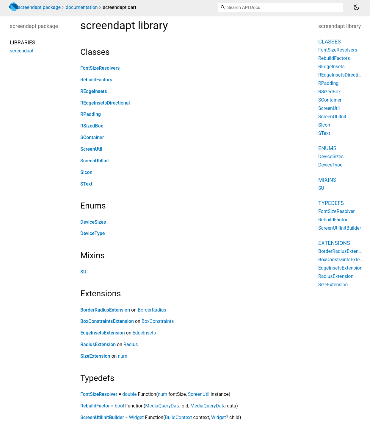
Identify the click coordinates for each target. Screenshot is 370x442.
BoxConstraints (158, 321)
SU (83, 272)
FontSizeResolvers (100, 68)
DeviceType (92, 233)
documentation (82, 7)
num (122, 356)
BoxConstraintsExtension (107, 321)
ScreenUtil (91, 149)
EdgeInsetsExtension (102, 333)
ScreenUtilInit (94, 161)
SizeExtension (95, 356)
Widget (136, 417)
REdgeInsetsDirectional (105, 103)
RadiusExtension (98, 344)
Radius (130, 344)
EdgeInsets (144, 333)
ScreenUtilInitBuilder (102, 417)
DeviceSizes (93, 222)
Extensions (334, 243)
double (129, 394)
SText (86, 184)
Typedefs (331, 203)
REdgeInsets (93, 91)
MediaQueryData (163, 406)
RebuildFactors (96, 80)
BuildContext (178, 417)
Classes (329, 41)
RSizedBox (91, 126)
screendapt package (39, 7)
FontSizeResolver (98, 394)
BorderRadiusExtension (105, 310)
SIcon (86, 172)
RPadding (90, 114)
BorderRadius (152, 310)
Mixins (327, 180)
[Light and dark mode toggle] (356, 7)
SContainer (92, 137)
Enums (327, 148)
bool (119, 406)
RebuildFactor (95, 406)
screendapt (22, 51)
